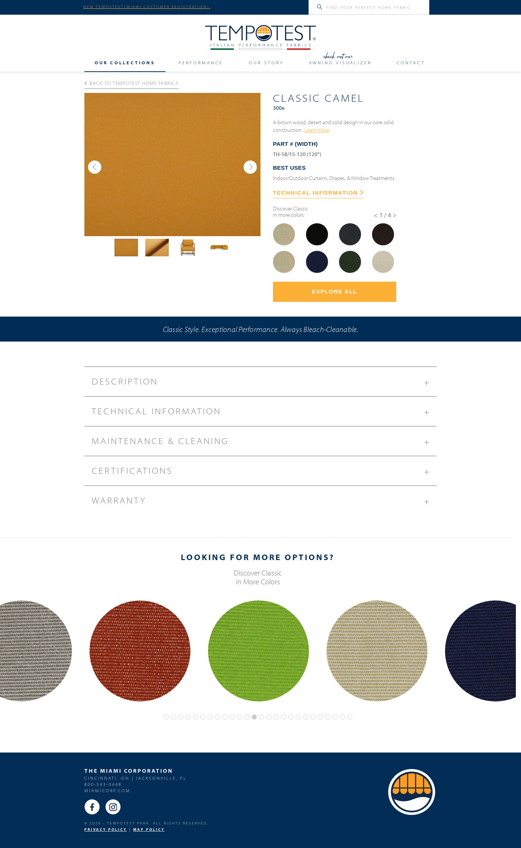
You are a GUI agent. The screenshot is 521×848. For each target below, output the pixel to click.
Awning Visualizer (340, 62)
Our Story (266, 62)
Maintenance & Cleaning (264, 443)
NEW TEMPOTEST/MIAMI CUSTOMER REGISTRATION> (146, 6)
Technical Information (264, 414)
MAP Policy (149, 829)
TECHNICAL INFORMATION (318, 193)
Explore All (334, 291)
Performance (201, 62)
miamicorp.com (107, 790)
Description (264, 384)
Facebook (92, 807)
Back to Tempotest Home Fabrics (131, 83)
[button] (94, 167)
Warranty (264, 503)
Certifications (264, 473)
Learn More (317, 129)
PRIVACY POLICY (105, 829)
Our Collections (125, 62)
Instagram (113, 807)
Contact (411, 62)
